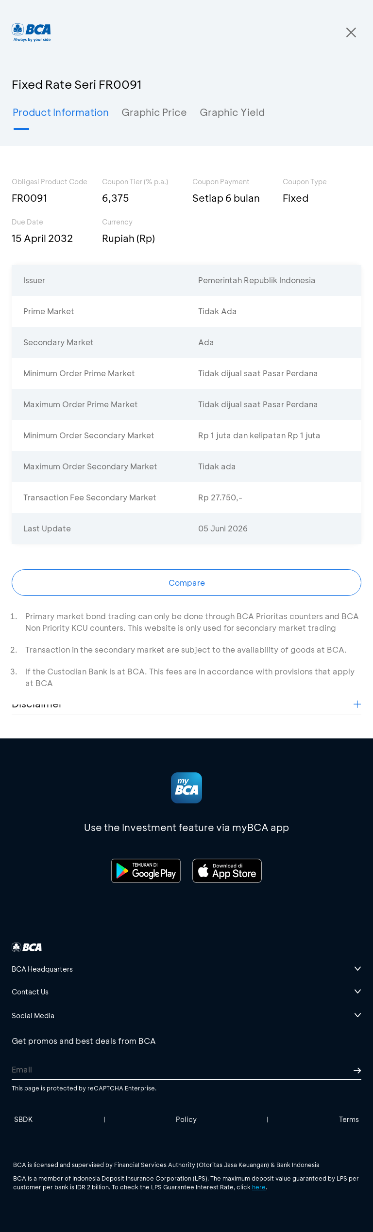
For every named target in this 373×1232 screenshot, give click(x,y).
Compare (187, 582)
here (259, 1187)
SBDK (23, 1119)
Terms (349, 1119)
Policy (186, 1119)
